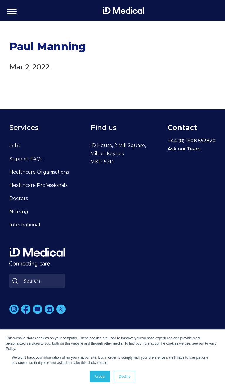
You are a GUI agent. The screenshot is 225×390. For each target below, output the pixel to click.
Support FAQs (25, 159)
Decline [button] (124, 376)
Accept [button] (100, 376)
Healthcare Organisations (39, 172)
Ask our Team (184, 149)
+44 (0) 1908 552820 (192, 140)
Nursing (18, 211)
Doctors (18, 198)
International (24, 225)
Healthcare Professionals (38, 185)
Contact (182, 127)
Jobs (14, 145)
